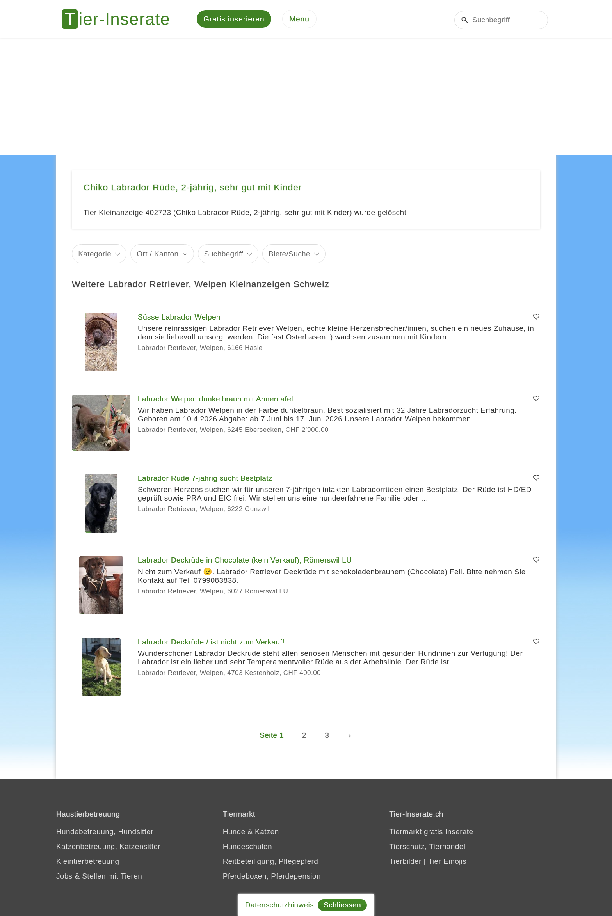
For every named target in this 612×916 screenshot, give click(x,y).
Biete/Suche (289, 254)
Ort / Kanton (157, 254)
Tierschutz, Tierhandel (427, 847)
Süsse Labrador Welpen (179, 318)
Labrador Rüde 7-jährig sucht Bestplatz (205, 479)
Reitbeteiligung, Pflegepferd (270, 862)
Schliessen (342, 905)
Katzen (267, 833)
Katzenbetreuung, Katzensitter (108, 847)
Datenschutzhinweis (279, 905)
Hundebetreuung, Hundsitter (104, 833)
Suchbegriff (223, 254)
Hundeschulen (247, 847)
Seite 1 (272, 736)
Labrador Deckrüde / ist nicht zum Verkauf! (211, 643)
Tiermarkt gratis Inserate (431, 833)
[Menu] (299, 20)
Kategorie (94, 254)
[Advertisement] (306, 97)
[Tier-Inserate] (120, 19)
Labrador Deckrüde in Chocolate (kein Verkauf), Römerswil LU (245, 561)
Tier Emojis (447, 862)
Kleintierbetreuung (87, 862)
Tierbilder (405, 862)
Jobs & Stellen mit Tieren (99, 877)
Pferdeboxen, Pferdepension (272, 877)
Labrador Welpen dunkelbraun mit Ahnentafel (215, 400)
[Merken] (536, 318)
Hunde (234, 833)
